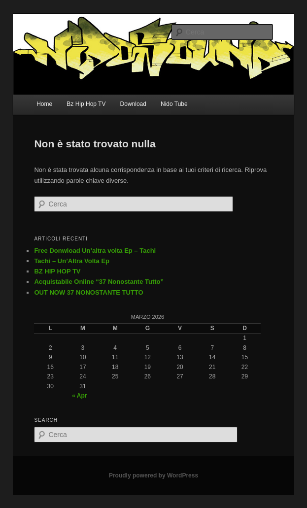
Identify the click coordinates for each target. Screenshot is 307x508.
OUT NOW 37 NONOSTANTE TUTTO (88, 292)
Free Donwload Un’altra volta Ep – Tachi (95, 250)
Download (133, 104)
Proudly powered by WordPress (153, 475)
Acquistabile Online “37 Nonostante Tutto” (99, 281)
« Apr (79, 395)
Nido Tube (174, 104)
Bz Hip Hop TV (86, 104)
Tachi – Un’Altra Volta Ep (71, 261)
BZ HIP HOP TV (57, 271)
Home (44, 104)
